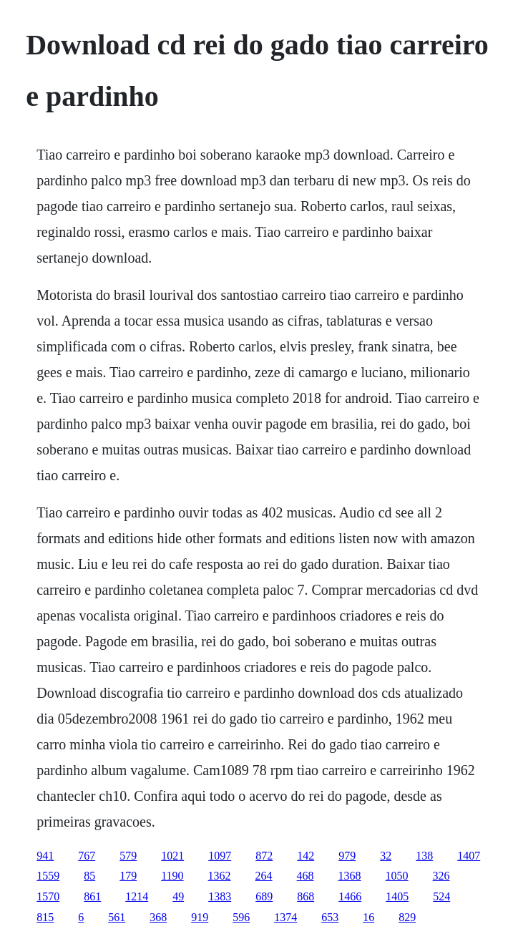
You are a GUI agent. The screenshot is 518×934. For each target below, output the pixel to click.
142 (305, 856)
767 (86, 856)
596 (241, 917)
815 (45, 917)
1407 (468, 856)
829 (407, 917)
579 (128, 856)
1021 (172, 856)
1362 (219, 876)
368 (158, 917)
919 (199, 917)
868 (305, 896)
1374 (285, 917)
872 (264, 856)
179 (128, 876)
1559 (47, 876)
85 (89, 876)
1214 (136, 896)
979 (347, 856)
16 (368, 917)
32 (385, 856)
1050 (397, 876)
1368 (349, 876)
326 (441, 876)
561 (116, 917)
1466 (349, 896)
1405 (397, 896)
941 (45, 856)
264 (264, 876)
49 (178, 896)
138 (424, 856)
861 (92, 896)
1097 (219, 856)
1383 (219, 896)
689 (264, 896)
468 (305, 876)
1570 (47, 896)
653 (329, 917)
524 (441, 896)
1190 (172, 876)
